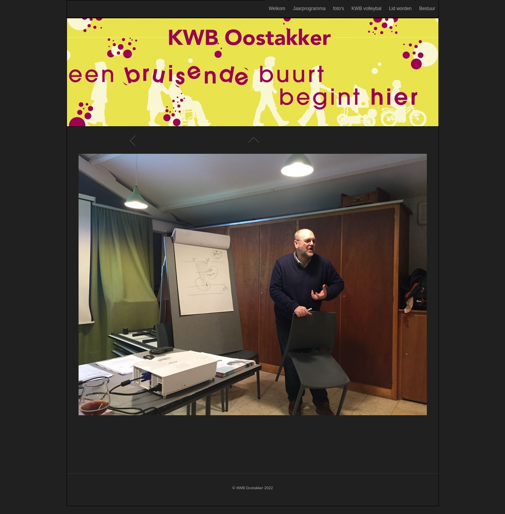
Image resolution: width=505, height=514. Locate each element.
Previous (134, 140)
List (252, 140)
